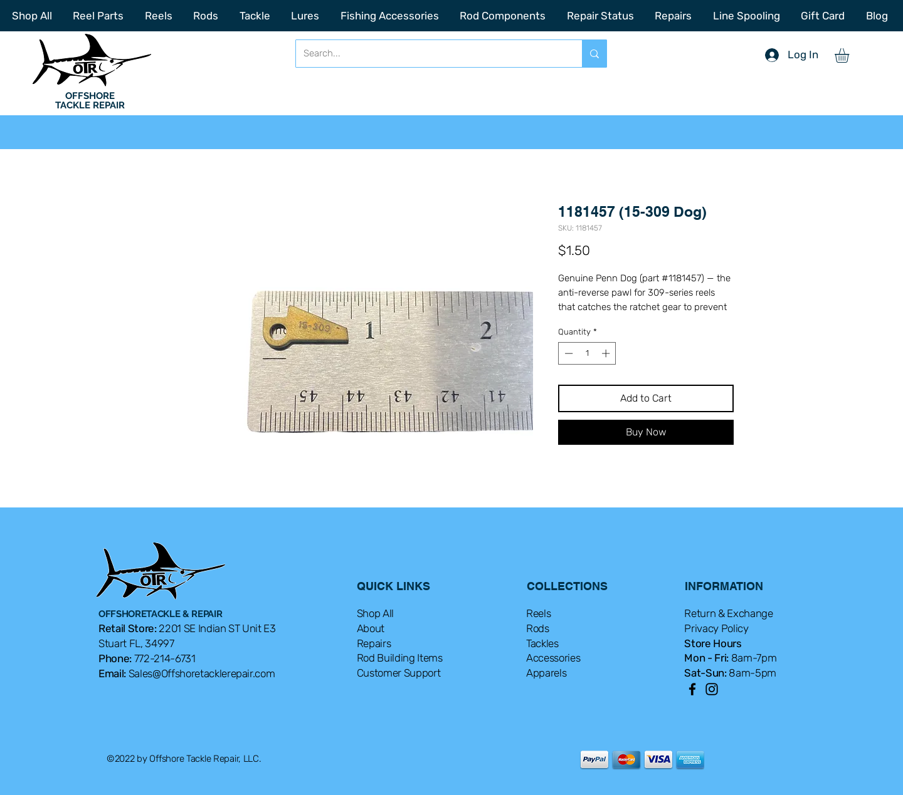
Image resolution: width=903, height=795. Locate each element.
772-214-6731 (165, 658)
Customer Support (399, 673)
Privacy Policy (716, 628)
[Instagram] (712, 689)
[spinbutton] (587, 353)
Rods (537, 628)
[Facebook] (692, 689)
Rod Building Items (400, 658)
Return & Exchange (728, 613)
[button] (850, 55)
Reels (538, 613)
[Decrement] (567, 353)
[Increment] (607, 353)
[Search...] (430, 53)
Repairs (374, 643)
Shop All (375, 613)
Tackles (542, 643)
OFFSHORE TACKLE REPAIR (90, 100)
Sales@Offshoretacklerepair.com (202, 673)
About (370, 628)
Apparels (546, 673)
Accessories (553, 658)
